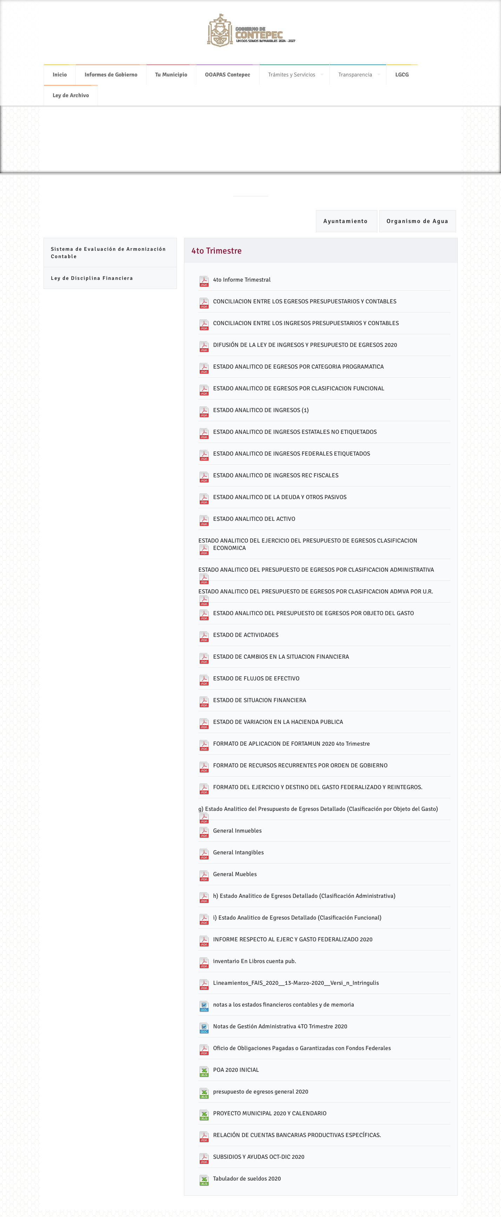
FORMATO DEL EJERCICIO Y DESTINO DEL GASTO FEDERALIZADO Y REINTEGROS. (317, 787)
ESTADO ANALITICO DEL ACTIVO (254, 519)
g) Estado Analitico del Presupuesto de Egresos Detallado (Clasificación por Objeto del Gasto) (318, 809)
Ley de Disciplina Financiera (92, 278)
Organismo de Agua (418, 221)
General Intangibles (238, 852)
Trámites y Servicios (291, 69)
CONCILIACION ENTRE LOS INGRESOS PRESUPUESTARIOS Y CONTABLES (306, 323)
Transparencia (355, 69)
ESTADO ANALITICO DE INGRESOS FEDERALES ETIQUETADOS (291, 453)
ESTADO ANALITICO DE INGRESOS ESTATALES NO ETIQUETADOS (295, 432)
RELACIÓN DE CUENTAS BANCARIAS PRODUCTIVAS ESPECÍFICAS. (297, 1135)
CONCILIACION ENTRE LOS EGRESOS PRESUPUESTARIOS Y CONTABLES (304, 301)
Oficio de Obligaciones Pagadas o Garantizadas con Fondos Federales (302, 1048)
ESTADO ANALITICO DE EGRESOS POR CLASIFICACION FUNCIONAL (298, 388)
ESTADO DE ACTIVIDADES (245, 635)
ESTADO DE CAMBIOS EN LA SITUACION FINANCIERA (281, 656)
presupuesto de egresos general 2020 (260, 1091)
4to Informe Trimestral (242, 279)
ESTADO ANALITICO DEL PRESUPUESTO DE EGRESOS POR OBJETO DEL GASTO (313, 613)
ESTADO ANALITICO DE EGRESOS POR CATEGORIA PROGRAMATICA (298, 366)
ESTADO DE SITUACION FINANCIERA (259, 700)
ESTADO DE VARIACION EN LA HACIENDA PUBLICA (278, 722)
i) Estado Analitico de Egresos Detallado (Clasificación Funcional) (297, 917)
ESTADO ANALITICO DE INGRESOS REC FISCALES (275, 475)
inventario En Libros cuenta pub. (254, 961)
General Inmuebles (237, 830)
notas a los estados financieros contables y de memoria (283, 1004)
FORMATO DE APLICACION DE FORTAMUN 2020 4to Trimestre (291, 743)
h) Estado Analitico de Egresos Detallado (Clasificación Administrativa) (304, 896)
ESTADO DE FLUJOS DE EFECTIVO (256, 678)
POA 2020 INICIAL (236, 1070)
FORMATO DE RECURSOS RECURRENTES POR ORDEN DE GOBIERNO (300, 765)
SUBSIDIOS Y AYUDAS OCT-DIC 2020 (258, 1157)
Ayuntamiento (346, 221)
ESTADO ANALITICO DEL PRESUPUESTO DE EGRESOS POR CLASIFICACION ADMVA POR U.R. (315, 591)
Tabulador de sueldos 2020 (247, 1178)
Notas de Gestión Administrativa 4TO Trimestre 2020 (280, 1026)
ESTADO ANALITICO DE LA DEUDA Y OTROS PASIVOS (280, 497)
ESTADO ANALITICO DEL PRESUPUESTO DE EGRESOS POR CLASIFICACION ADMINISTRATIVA (316, 569)
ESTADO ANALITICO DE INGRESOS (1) (261, 410)
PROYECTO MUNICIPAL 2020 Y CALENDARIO (270, 1113)
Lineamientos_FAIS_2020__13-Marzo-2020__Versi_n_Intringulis (296, 983)
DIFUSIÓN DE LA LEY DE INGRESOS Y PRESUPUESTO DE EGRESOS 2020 (305, 345)
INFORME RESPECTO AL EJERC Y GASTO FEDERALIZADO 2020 (293, 939)
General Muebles (235, 874)
